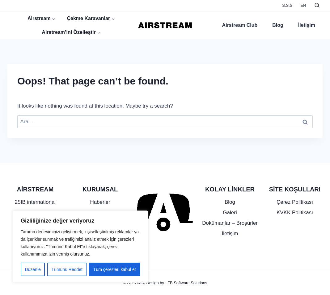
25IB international (35, 202)
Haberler (100, 202)
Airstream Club (240, 25)
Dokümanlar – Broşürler (230, 223)
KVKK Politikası (295, 212)
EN (303, 5)
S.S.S (287, 5)
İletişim (306, 25)
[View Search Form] (317, 5)
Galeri (230, 212)
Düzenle (32, 269)
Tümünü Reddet (67, 269)
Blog (277, 25)
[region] (80, 247)
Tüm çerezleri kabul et (114, 269)
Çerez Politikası (295, 202)
